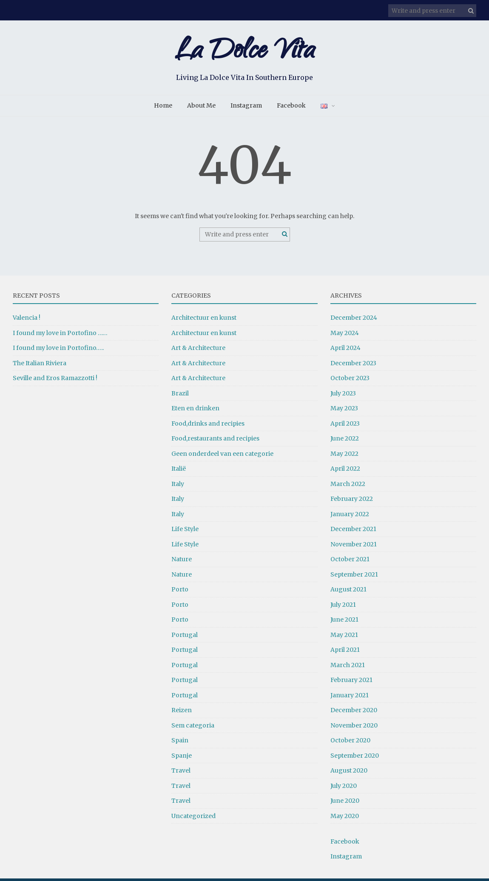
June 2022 (344, 441)
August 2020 (348, 773)
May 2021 (344, 637)
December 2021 (353, 531)
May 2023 (344, 411)
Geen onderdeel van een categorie (222, 456)
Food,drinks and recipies (207, 425)
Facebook (291, 108)
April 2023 (345, 425)
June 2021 (344, 622)
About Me (201, 108)
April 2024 (345, 350)
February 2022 (351, 501)
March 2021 (347, 667)
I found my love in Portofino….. (58, 350)
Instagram (246, 108)
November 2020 (354, 727)
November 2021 (353, 546)
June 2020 (344, 803)
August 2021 (348, 592)
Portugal (184, 637)
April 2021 (345, 652)
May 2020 (344, 818)
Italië (178, 471)
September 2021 (354, 576)
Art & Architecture (198, 350)
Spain (179, 743)
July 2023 (343, 395)
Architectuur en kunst (203, 320)
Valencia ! (26, 320)
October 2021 (350, 562)
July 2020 (343, 788)
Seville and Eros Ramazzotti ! (55, 380)
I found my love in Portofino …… (60, 335)
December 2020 (353, 712)
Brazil (180, 395)
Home (163, 108)
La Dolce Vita (244, 54)
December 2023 (353, 365)
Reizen (181, 712)
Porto (179, 592)
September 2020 (354, 758)
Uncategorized (193, 818)
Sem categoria (192, 727)
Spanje (181, 758)
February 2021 (351, 682)
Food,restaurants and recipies (215, 441)
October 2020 (350, 743)
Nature (181, 562)
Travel (180, 773)
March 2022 (347, 486)
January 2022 (349, 516)
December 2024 (353, 320)
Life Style (185, 531)
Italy (177, 486)
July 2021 (343, 607)
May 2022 (344, 456)
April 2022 (345, 471)
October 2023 (350, 380)
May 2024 (344, 335)
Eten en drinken (195, 411)
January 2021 (349, 697)
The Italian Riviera (39, 365)
